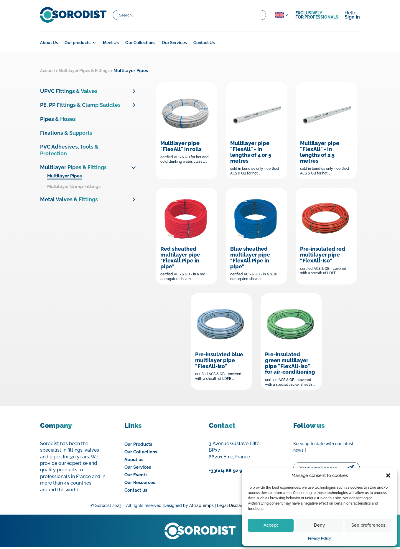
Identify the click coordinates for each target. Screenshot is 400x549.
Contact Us (204, 43)
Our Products (138, 445)
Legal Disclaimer (233, 507)
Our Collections (140, 43)
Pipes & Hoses (58, 119)
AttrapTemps (201, 507)
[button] (388, 475)
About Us (49, 43)
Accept (271, 525)
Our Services (174, 43)
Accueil (47, 70)
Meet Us (111, 43)
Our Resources (139, 484)
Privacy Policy (319, 538)
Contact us (135, 491)
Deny (319, 525)
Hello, (352, 15)
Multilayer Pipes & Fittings (84, 70)
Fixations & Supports (66, 133)
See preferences (368, 525)
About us (133, 461)
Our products (77, 43)
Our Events (135, 476)
